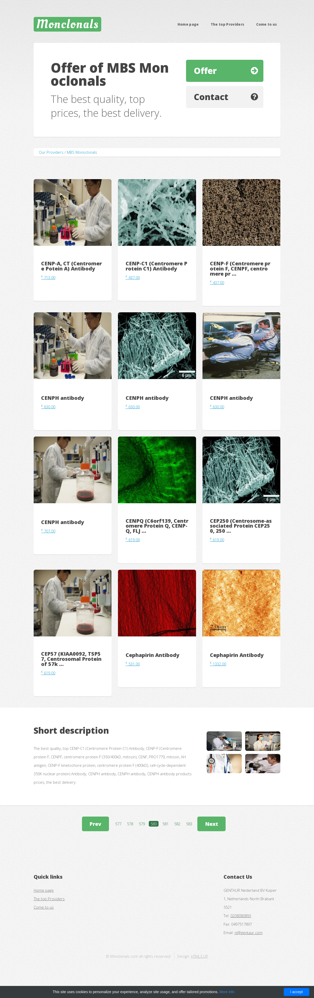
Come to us (266, 24)
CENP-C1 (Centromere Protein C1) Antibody (156, 266)
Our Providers (51, 152)
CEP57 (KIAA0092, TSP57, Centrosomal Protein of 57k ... (71, 658)
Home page (188, 24)
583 (189, 823)
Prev (95, 823)
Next (211, 823)
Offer (205, 70)
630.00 (48, 406)
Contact (211, 97)
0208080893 (240, 915)
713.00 (48, 277)
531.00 (133, 663)
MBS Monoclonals (82, 152)
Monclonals (67, 24)
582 (177, 823)
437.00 (133, 277)
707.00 (48, 531)
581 (165, 823)
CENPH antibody (62, 397)
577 (118, 823)
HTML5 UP (199, 956)
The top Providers (227, 24)
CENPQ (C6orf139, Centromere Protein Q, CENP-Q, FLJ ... (157, 526)
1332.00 (218, 663)
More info (226, 992)
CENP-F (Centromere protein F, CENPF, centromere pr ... (240, 268)
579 (142, 823)
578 (130, 823)
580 (154, 823)
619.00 (133, 539)
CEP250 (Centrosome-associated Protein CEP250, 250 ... (241, 526)
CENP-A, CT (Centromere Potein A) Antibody (71, 266)
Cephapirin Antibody (152, 655)
